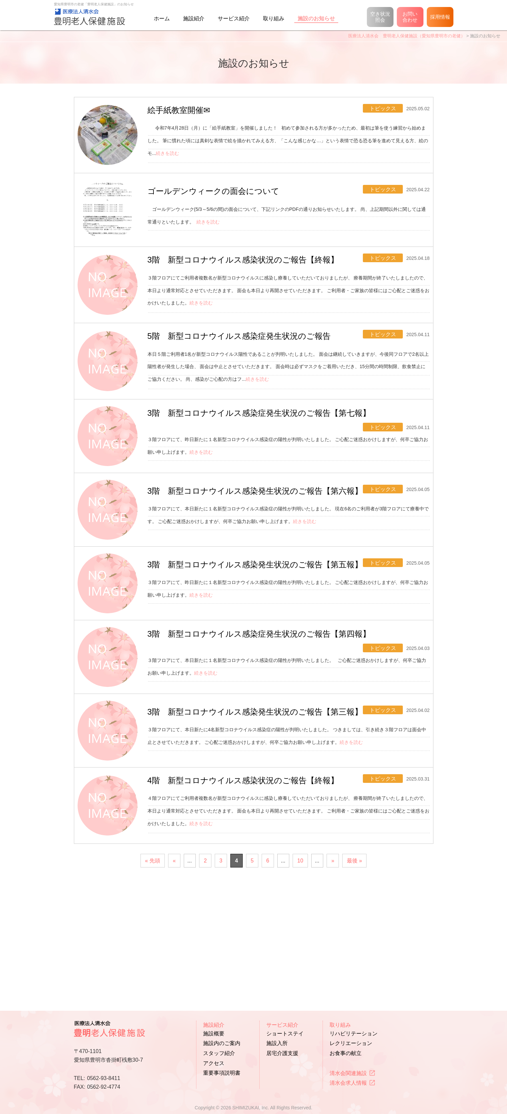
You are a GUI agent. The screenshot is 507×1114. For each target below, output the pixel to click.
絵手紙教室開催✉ (185, 114)
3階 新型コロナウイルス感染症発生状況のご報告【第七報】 (265, 460)
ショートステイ (285, 1033)
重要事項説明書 (221, 1073)
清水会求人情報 (348, 1083)
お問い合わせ (409, 17)
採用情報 (440, 17)
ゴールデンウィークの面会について (220, 207)
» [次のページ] (332, 975)
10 (300, 975)
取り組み (273, 18)
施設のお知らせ (316, 18)
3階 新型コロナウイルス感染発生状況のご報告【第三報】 (261, 792)
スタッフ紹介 (219, 1053)
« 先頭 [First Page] (152, 975)
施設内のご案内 (221, 1043)
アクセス (213, 1063)
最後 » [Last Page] (354, 975)
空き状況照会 (380, 17)
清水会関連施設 (348, 1073)
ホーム (162, 18)
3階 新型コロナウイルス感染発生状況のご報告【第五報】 (261, 626)
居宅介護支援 (282, 1053)
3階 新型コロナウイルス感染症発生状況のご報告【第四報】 (265, 709)
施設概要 (213, 1033)
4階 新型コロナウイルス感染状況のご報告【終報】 (249, 888)
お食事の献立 (346, 1053)
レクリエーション (351, 1043)
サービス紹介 (234, 18)
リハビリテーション (354, 1033)
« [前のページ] (174, 975)
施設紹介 (193, 18)
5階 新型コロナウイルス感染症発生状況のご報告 (245, 372)
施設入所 (277, 1043)
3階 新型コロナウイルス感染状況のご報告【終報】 (249, 285)
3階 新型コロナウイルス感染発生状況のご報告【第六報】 (261, 543)
